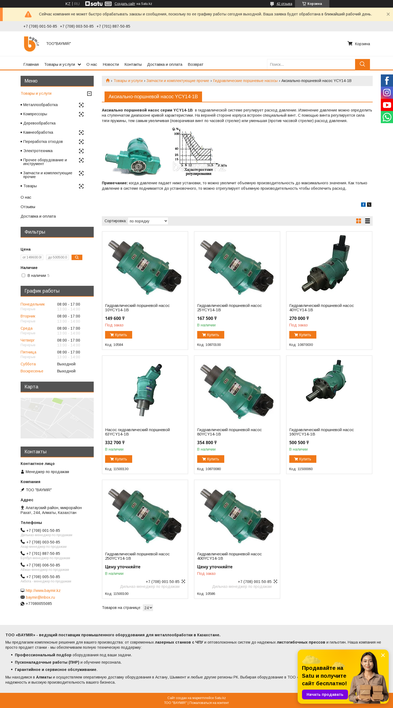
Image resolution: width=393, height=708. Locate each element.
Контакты (133, 64)
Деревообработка (39, 123)
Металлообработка (40, 105)
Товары (30, 186)
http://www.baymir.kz (43, 590)
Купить (121, 335)
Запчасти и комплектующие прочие (178, 80)
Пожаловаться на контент (209, 703)
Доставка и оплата (164, 64)
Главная (31, 64)
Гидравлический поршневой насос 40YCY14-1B (321, 307)
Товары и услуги (59, 64)
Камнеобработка (38, 132)
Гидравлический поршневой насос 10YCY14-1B (137, 307)
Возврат (195, 64)
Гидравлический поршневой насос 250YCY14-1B (137, 556)
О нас (91, 64)
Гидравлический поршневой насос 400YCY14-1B (229, 556)
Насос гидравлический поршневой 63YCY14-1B (137, 432)
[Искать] (362, 64)
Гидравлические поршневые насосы (245, 80)
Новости (111, 64)
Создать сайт (125, 4)
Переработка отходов (43, 141)
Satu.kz (220, 698)
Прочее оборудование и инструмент (45, 162)
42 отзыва (284, 4)
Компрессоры (35, 114)
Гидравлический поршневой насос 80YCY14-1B (229, 432)
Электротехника (38, 151)
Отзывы (28, 206)
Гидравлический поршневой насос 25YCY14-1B (229, 307)
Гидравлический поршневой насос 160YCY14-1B (321, 432)
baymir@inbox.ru (40, 597)
